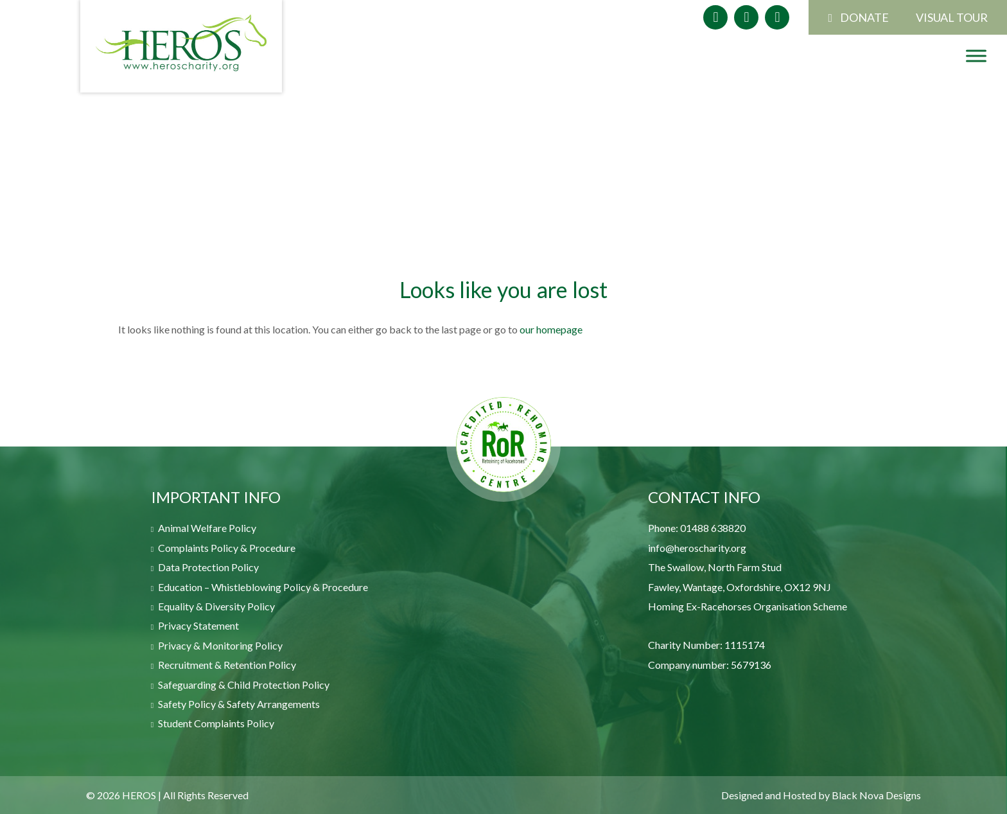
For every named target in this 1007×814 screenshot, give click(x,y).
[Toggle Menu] (975, 55)
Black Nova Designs (876, 795)
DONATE (864, 17)
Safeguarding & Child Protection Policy (243, 684)
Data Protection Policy (208, 567)
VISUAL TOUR (952, 17)
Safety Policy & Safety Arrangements (239, 704)
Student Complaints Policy (216, 723)
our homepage (551, 329)
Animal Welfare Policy (207, 528)
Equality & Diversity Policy (216, 606)
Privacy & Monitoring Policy (220, 645)
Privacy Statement (198, 625)
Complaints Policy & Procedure (226, 548)
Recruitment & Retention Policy (227, 665)
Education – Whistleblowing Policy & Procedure (263, 587)
